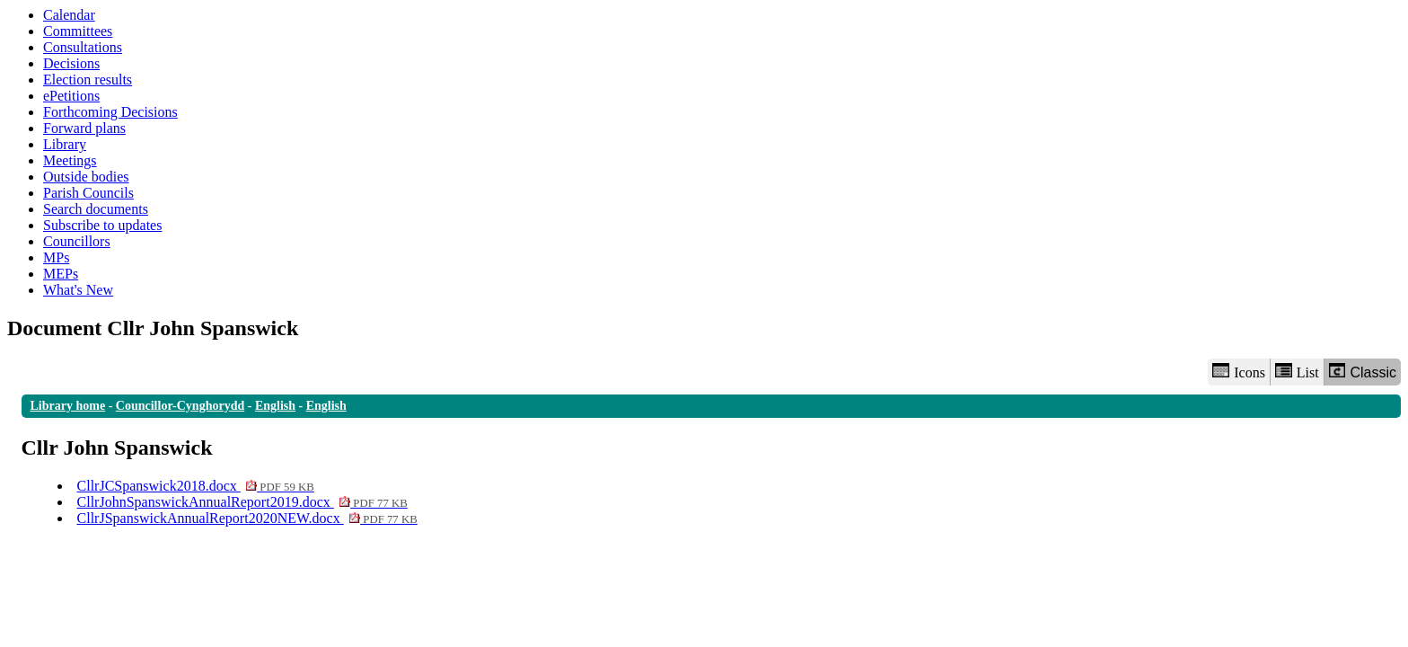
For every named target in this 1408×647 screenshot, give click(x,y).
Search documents (95, 209)
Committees (77, 31)
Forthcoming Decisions (110, 112)
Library (64, 144)
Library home (68, 405)
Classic (1362, 371)
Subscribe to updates (102, 225)
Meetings (70, 160)
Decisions (71, 63)
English (275, 405)
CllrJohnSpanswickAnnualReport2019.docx (242, 502)
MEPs (60, 273)
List (1297, 371)
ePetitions (71, 95)
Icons (1238, 371)
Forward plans (84, 128)
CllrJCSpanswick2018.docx (195, 485)
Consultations (82, 47)
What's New (78, 289)
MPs (56, 257)
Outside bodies (86, 176)
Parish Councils (88, 192)
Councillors (76, 241)
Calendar (69, 14)
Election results (87, 79)
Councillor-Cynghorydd (180, 405)
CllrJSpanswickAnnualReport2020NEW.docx (247, 518)
